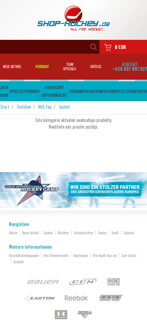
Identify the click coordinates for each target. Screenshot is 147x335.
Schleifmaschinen (101, 91)
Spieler (16, 91)
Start (4, 106)
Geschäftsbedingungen (24, 255)
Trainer (102, 232)
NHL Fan (44, 106)
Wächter (63, 232)
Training (76, 91)
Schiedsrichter (83, 232)
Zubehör (128, 232)
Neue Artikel (30, 232)
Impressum (80, 255)
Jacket (64, 106)
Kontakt (19, 261)
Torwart (32, 91)
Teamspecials (69, 66)
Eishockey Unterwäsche (54, 91)
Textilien (126, 91)
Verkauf (42, 66)
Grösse (95, 66)
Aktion (13, 232)
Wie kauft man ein (105, 255)
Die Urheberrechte (56, 255)
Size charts (129, 255)
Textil (115, 232)
